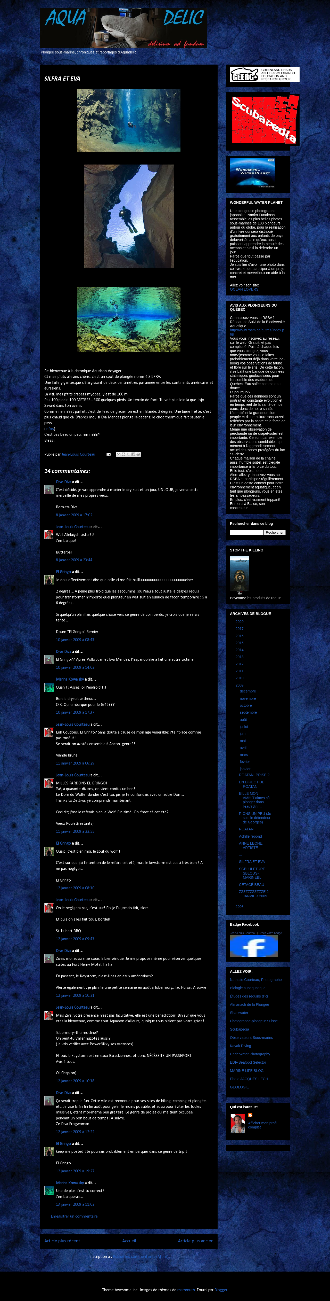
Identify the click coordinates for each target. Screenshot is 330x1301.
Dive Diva (63, 482)
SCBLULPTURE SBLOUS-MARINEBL (252, 873)
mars (244, 755)
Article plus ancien (195, 1241)
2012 (240, 664)
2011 (240, 671)
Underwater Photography (250, 1054)
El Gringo (63, 572)
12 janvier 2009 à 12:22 (75, 1132)
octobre (246, 705)
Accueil (129, 1241)
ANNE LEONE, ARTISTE (251, 845)
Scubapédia (239, 1029)
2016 (240, 636)
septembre (249, 712)
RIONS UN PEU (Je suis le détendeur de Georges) (255, 818)
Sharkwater (239, 1013)
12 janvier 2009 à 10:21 (75, 996)
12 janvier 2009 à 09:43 (75, 939)
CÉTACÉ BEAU (251, 885)
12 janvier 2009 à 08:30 (75, 888)
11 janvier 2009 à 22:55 (75, 832)
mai (243, 741)
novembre (248, 698)
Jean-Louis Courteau (72, 527)
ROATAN (246, 829)
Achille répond (250, 836)
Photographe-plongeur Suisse (254, 1021)
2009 (240, 685)
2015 (240, 643)
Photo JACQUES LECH (249, 1079)
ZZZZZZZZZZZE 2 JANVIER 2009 (254, 894)
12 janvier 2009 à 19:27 (75, 1171)
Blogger (220, 1290)
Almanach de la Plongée (249, 1004)
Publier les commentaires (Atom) (140, 1257)
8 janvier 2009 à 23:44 (74, 560)
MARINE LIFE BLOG (247, 1071)
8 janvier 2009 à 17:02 (74, 515)
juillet (244, 726)
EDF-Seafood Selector (248, 1062)
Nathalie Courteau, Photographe (256, 980)
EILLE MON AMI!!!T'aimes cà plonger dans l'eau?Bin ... (254, 799)
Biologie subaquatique (248, 988)
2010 (240, 678)
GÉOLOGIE (239, 1087)
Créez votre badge (270, 932)
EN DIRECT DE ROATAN (252, 784)
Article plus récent (62, 1241)
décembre (248, 691)
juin (243, 733)
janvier (245, 769)
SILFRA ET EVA (252, 862)
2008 (240, 907)
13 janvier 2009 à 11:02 (75, 1205)
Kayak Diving (240, 1046)
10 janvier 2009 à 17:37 (75, 713)
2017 (240, 629)
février (245, 762)
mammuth (186, 1290)
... (240, 855)
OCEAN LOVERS (244, 289)
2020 (240, 622)
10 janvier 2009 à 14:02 (75, 668)
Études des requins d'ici (249, 996)
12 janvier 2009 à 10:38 (75, 1081)
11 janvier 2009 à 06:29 (75, 763)
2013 (240, 657)
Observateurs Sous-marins (251, 1037)
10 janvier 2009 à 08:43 (75, 640)
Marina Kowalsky (70, 679)
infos (50, 429)
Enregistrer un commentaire (74, 1216)
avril (244, 748)
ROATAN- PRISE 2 (254, 775)
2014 (240, 650)
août (244, 720)
